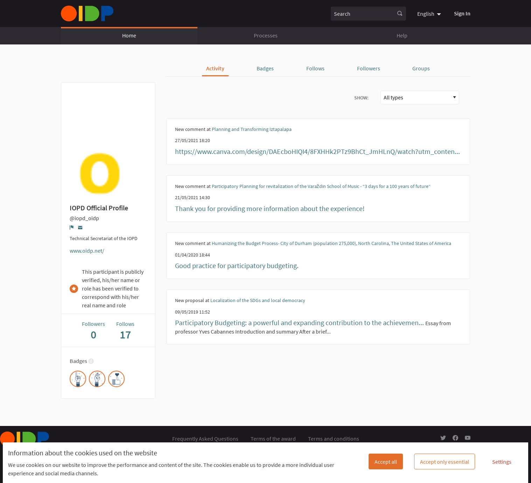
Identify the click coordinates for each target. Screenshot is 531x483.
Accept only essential (444, 461)
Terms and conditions (333, 438)
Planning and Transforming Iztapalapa (252, 129)
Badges (265, 68)
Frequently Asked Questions (205, 438)
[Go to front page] (87, 13)
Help (402, 35)
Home (129, 35)
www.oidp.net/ (87, 250)
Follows (315, 68)
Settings (501, 461)
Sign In (462, 13)
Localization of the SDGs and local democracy (257, 300)
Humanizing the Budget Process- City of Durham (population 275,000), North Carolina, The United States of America (331, 243)
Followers (368, 68)
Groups (421, 68)
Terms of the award (273, 438)
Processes (266, 35)
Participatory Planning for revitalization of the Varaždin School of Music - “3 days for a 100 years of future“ (321, 186)
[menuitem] (430, 13)
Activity (215, 68)
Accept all (386, 461)
